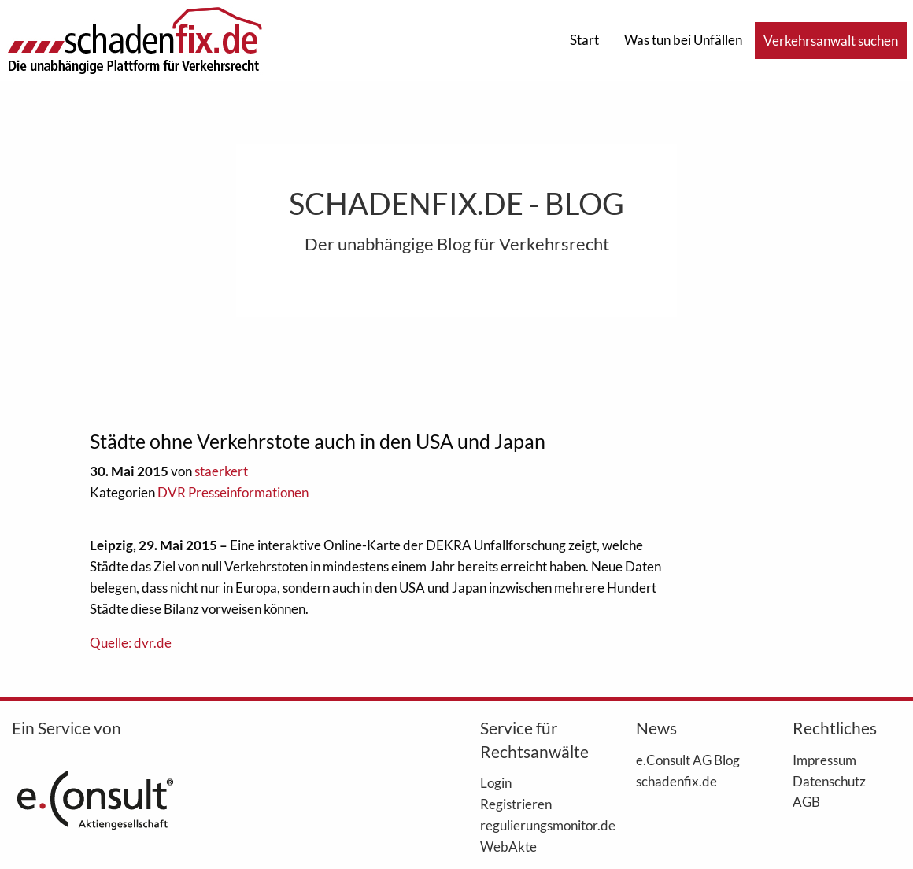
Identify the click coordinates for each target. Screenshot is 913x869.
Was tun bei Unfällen (683, 39)
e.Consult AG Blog (688, 759)
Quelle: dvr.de (131, 642)
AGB (806, 801)
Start (584, 39)
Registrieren (516, 804)
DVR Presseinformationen (233, 492)
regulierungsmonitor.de (534, 825)
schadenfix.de (676, 781)
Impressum (824, 759)
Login (496, 782)
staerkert (221, 471)
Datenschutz (829, 781)
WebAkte (508, 846)
